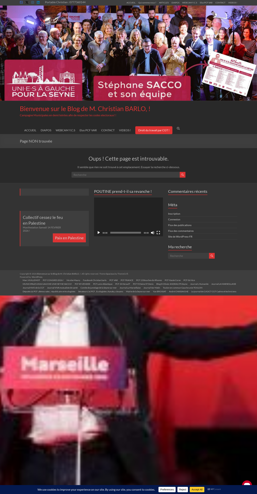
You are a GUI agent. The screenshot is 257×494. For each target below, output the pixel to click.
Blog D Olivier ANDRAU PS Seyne (171, 284)
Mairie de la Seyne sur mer (138, 291)
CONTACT (220, 2)
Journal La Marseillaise (130, 287)
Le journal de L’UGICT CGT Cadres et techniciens (213, 291)
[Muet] (152, 232)
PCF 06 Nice (189, 280)
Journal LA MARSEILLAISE (223, 284)
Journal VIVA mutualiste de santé (62, 287)
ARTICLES (164, 2)
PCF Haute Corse (173, 280)
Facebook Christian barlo (95, 280)
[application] (128, 216)
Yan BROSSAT (159, 291)
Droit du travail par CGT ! (153, 130)
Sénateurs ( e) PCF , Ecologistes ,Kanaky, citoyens (100, 291)
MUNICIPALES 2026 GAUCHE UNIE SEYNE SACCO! (47, 284)
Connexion (174, 219)
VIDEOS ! (232, 2)
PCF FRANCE (127, 280)
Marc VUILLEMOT (31, 280)
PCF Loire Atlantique (102, 284)
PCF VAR (113, 280)
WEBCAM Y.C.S (189, 2)
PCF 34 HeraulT (122, 284)
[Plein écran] (158, 232)
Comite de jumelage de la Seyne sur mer (98, 287)
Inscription (174, 213)
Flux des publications (180, 225)
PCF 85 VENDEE (82, 284)
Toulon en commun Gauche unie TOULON (182, 287)
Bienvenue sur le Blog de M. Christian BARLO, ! (85, 109)
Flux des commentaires (181, 230)
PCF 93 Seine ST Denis (143, 284)
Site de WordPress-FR (180, 236)
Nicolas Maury (73, 280)
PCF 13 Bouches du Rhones (149, 280)
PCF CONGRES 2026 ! (53, 280)
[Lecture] (98, 232)
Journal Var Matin (151, 287)
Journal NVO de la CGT (33, 287)
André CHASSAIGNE (178, 291)
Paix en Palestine (69, 237)
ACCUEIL (131, 2)
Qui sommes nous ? (147, 2)
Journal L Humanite (199, 284)
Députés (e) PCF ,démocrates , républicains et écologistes (49, 291)
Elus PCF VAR (206, 2)
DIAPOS (175, 2)
